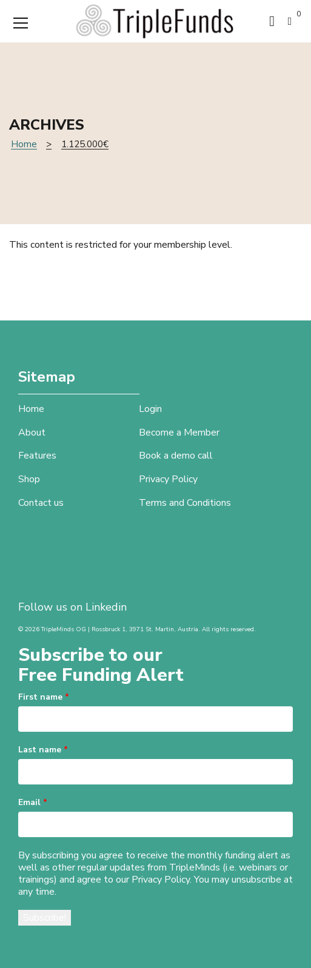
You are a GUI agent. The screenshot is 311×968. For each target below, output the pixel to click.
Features (37, 455)
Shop (29, 479)
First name (43, 697)
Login (150, 409)
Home (24, 144)
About (31, 432)
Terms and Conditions (185, 502)
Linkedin (106, 607)
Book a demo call (176, 455)
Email (32, 802)
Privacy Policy (168, 479)
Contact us (41, 502)
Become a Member (179, 432)
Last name (43, 749)
